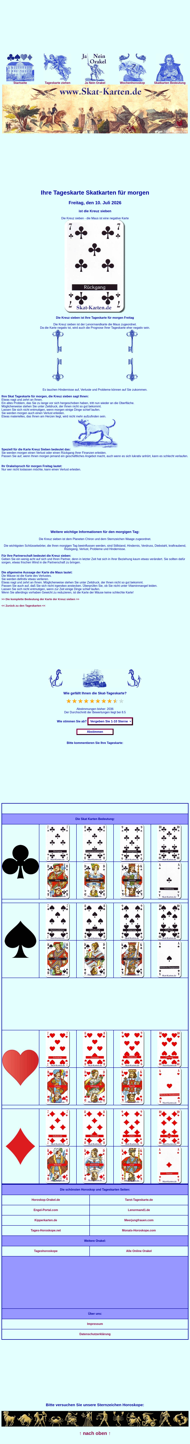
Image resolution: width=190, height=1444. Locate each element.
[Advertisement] (95, 27)
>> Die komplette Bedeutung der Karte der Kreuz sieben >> (40, 599)
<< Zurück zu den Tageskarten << (23, 605)
